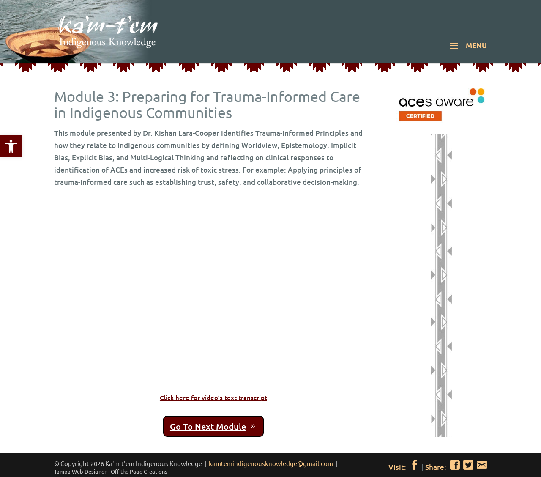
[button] (467, 51)
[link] (11, 146)
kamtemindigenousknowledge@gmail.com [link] (271, 463)
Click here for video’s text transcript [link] (213, 397)
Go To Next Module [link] (208, 426)
